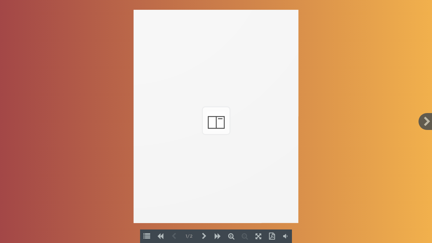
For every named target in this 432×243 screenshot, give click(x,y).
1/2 (189, 236)
